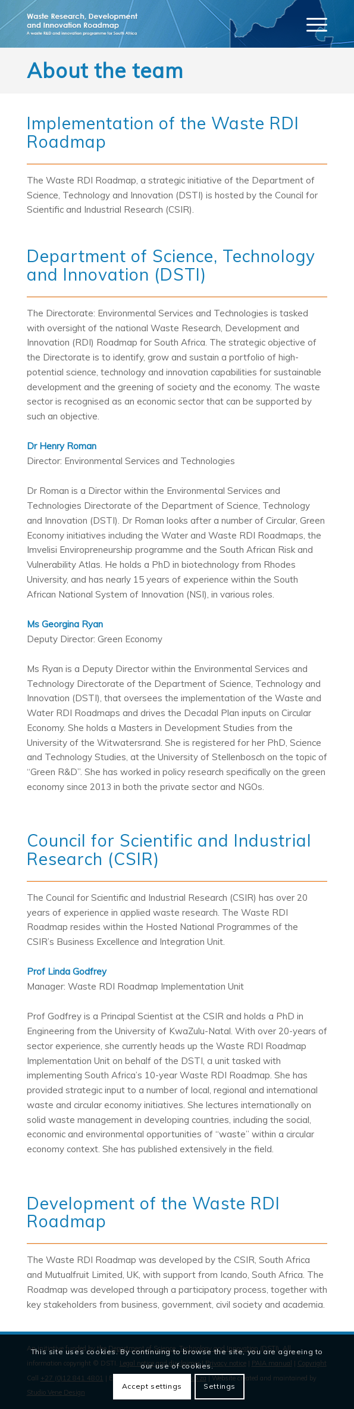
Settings (219, 1386)
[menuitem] (311, 24)
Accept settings (152, 1386)
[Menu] (311, 24)
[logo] (147, 24)
